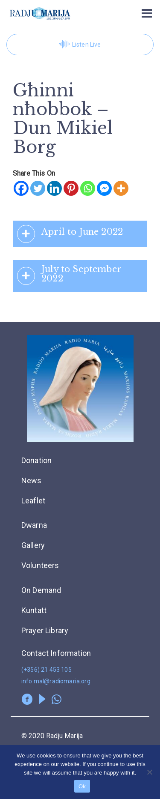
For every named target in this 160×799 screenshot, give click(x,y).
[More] (120, 188)
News (31, 480)
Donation (36, 460)
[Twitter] (37, 188)
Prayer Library (44, 630)
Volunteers (40, 565)
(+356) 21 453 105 (46, 669)
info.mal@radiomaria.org (55, 681)
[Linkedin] (54, 188)
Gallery (33, 545)
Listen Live (80, 45)
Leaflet (33, 500)
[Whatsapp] (87, 188)
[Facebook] (21, 188)
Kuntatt (34, 610)
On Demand (41, 590)
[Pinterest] (71, 188)
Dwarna (34, 525)
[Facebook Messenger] (104, 188)
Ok (82, 786)
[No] (149, 772)
